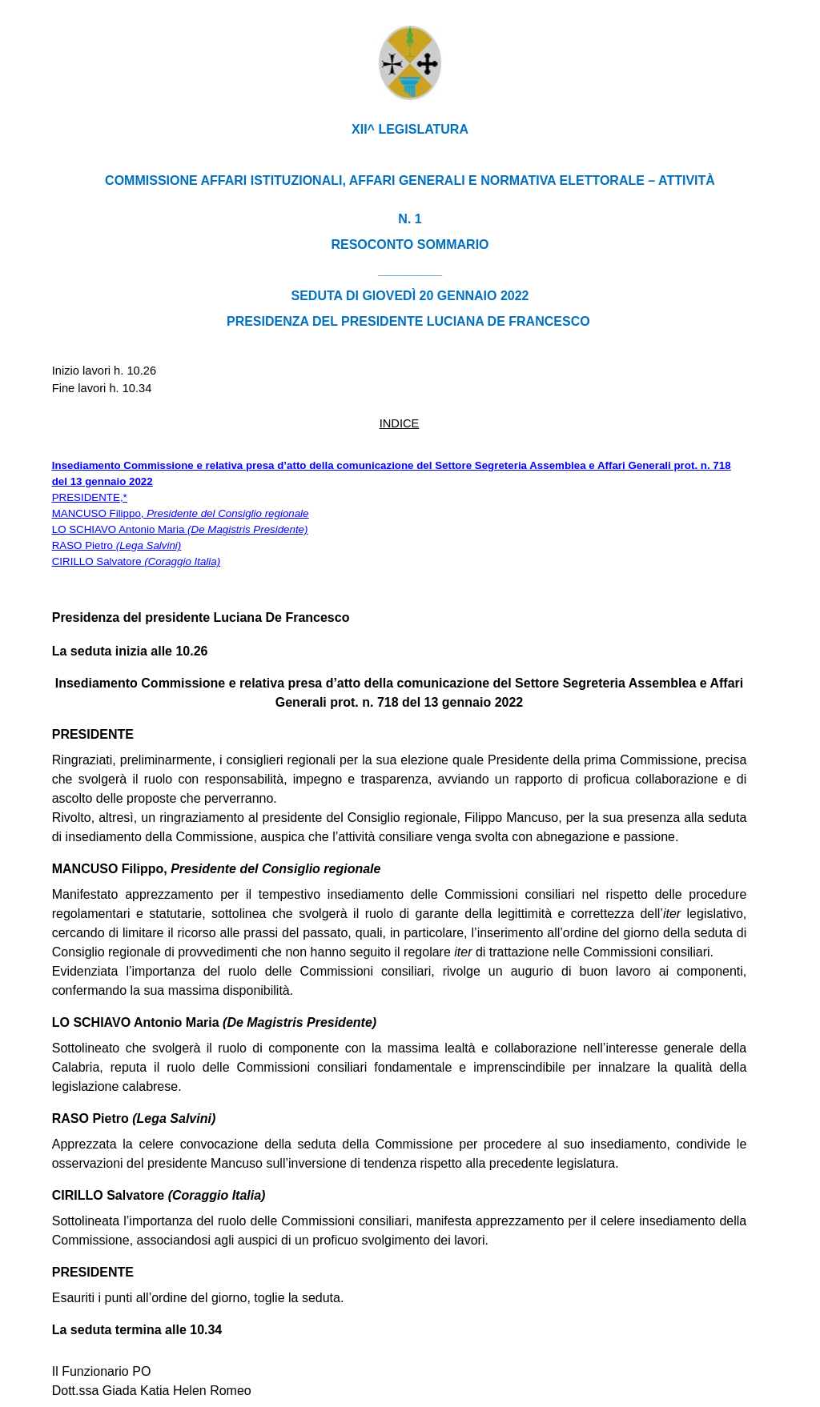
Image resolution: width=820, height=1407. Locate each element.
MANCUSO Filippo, (180, 513)
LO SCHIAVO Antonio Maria (180, 529)
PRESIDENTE (86, 497)
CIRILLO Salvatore (136, 561)
